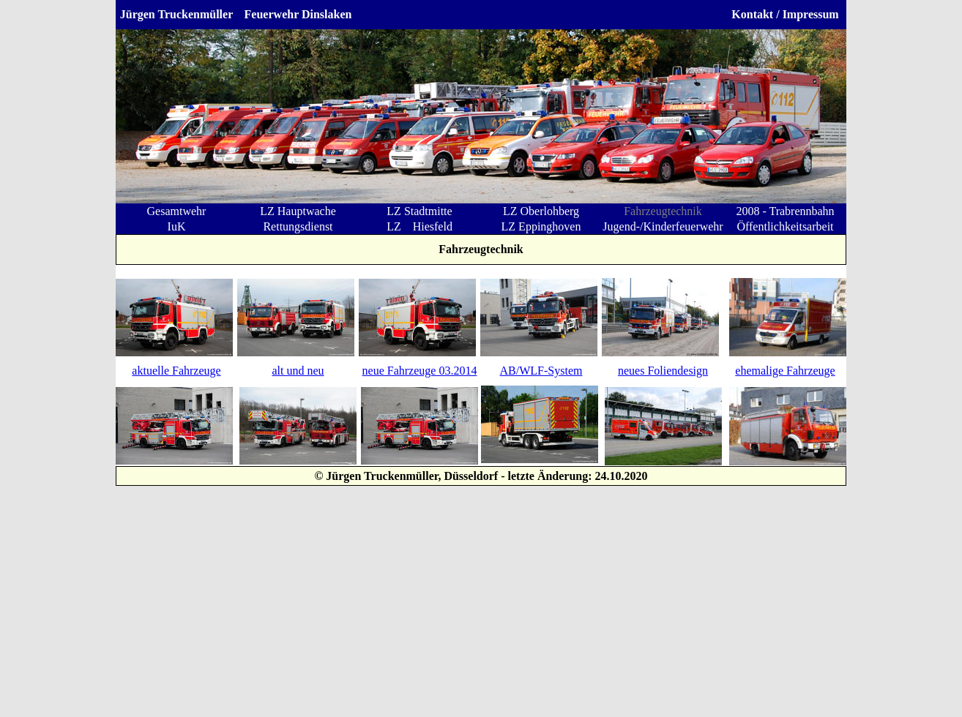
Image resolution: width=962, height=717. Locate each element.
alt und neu (298, 370)
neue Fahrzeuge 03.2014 (419, 370)
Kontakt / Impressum (784, 14)
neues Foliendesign (663, 370)
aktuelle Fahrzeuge (176, 370)
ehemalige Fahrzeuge (785, 370)
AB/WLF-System (541, 370)
